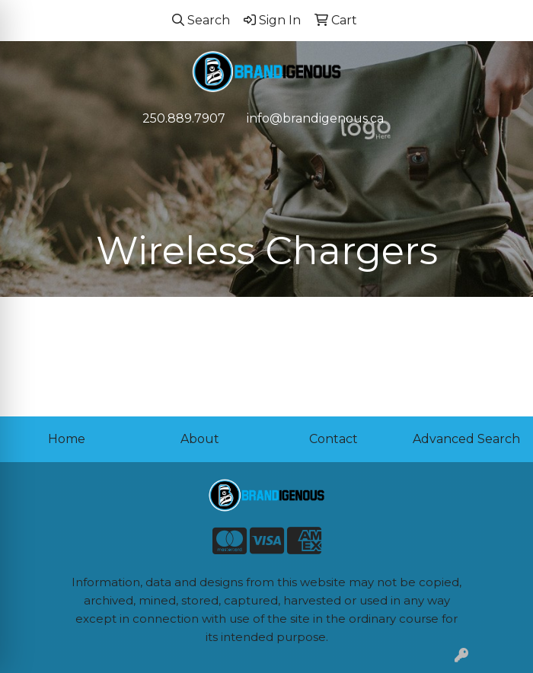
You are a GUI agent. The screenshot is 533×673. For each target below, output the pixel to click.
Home (66, 439)
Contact (333, 439)
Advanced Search (466, 439)
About (199, 439)
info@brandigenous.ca (315, 118)
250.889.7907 (183, 118)
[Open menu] (502, 151)
